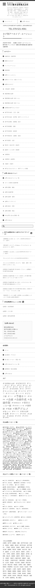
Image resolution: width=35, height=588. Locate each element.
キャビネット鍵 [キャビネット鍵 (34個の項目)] (11, 391)
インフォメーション (10, 65)
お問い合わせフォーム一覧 (12, 178)
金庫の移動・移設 (9, 211)
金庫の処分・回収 (9, 206)
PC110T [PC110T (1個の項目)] (29, 387)
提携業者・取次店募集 (11, 369)
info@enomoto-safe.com (10, 338)
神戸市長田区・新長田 (11, 131)
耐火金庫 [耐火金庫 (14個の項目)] (25, 411)
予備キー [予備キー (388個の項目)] (21, 396)
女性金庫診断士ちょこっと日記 (12, 302)
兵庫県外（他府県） (10, 159)
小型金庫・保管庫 (9, 89)
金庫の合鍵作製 (9, 192)
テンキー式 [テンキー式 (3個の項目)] (21, 393)
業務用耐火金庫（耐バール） (13, 98)
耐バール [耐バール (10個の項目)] (8, 411)
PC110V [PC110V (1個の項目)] (6, 388)
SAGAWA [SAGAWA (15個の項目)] (14, 389)
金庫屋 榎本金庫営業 (9, 316)
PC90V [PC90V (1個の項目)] (16, 387)
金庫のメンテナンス (10, 201)
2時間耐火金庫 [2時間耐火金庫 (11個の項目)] (9, 383)
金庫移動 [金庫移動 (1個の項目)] (19, 415)
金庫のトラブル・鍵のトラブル (13, 79)
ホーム (6, 350)
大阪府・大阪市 (9, 164)
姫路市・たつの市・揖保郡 (12, 150)
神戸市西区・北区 (9, 140)
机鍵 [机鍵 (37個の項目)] (10, 409)
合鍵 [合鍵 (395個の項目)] (10, 399)
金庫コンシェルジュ (10, 75)
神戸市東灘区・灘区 (10, 126)
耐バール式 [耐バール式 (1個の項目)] (16, 411)
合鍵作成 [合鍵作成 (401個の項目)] (21, 399)
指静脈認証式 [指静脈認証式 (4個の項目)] (17, 402)
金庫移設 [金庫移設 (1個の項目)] (26, 415)
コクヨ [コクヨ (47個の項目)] (23, 391)
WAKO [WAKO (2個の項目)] (29, 388)
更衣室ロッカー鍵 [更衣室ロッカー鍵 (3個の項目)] (19, 405)
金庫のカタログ (9, 84)
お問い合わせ (8, 220)
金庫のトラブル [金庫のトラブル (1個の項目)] (15, 413)
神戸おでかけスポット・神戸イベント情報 (16, 168)
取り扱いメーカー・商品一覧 (13, 359)
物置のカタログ (9, 61)
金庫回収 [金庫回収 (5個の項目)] (11, 416)
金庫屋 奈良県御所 (8, 306)
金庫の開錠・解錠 (9, 187)
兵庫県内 (7, 154)
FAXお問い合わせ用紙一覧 (12, 215)
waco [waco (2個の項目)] (22, 388)
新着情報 (7, 70)
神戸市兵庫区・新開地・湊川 (13, 121)
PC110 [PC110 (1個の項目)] (22, 387)
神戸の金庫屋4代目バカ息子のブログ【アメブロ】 (16, 233)
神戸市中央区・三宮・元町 (12, 112)
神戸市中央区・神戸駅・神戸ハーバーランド (17, 117)
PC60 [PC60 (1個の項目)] (20, 385)
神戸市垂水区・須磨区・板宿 (13, 135)
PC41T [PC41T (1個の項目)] (8, 385)
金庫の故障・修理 (9, 196)
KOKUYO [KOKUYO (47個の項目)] (22, 383)
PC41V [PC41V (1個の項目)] (14, 385)
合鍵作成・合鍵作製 (10, 56)
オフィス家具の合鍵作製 (11, 182)
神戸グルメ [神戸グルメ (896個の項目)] (21, 408)
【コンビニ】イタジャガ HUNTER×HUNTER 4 (15, 258)
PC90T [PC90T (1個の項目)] (9, 387)
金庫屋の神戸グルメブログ (12, 107)
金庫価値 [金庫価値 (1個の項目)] (24, 413)
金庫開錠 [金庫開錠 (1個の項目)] (7, 417)
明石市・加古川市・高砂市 (12, 145)
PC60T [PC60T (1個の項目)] (26, 385)
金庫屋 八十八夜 (8, 311)
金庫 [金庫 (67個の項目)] (7, 414)
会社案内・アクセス (10, 355)
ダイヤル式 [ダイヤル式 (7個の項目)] (11, 393)
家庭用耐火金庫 (9, 93)
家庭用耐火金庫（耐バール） (13, 103)
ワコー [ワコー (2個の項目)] (11, 396)
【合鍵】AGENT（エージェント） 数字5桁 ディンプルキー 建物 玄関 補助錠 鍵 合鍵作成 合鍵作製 (17, 44)
